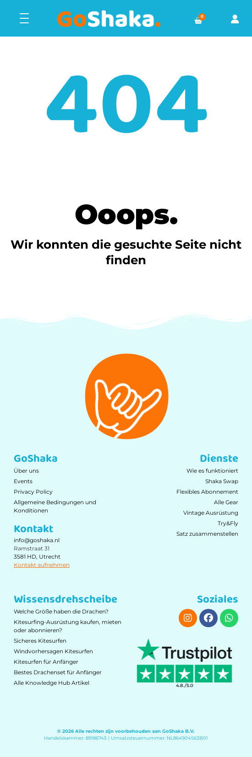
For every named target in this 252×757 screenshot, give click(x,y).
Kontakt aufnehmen (42, 564)
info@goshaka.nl (37, 540)
